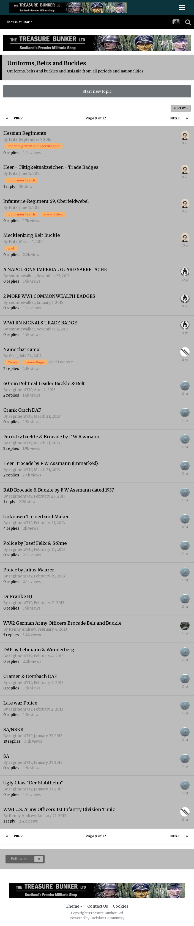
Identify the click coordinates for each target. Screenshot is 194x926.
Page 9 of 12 (97, 118)
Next (175, 118)
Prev (18, 118)
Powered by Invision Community (97, 918)
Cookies (120, 906)
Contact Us (97, 906)
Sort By (180, 108)
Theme (74, 906)
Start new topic (97, 91)
